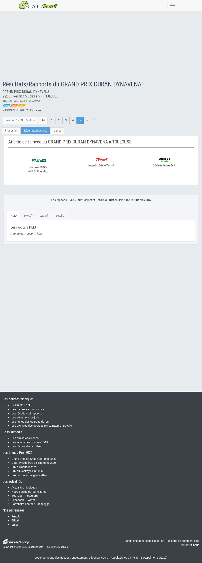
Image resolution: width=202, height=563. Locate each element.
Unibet (15, 524)
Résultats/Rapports (35, 130)
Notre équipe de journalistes (28, 491)
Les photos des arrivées (26, 446)
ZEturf (44, 215)
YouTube (17, 495)
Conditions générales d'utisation (144, 540)
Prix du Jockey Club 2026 (27, 471)
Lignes (57, 130)
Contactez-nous (189, 545)
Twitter (30, 500)
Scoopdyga (43, 504)
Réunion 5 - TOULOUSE (20, 120)
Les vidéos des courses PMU (29, 442)
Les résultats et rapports (26, 413)
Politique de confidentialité (182, 540)
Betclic (59, 215)
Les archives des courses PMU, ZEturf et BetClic (41, 425)
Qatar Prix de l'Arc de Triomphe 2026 (33, 462)
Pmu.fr (15, 516)
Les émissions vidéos (25, 438)
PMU (14, 215)
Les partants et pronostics (27, 409)
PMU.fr (28, 215)
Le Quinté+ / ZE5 (21, 405)
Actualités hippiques (24, 487)
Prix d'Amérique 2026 (24, 467)
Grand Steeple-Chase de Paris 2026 (33, 458)
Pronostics (11, 130)
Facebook (17, 500)
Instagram (31, 495)
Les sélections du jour (25, 417)
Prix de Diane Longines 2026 (29, 475)
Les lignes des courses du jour (30, 421)
